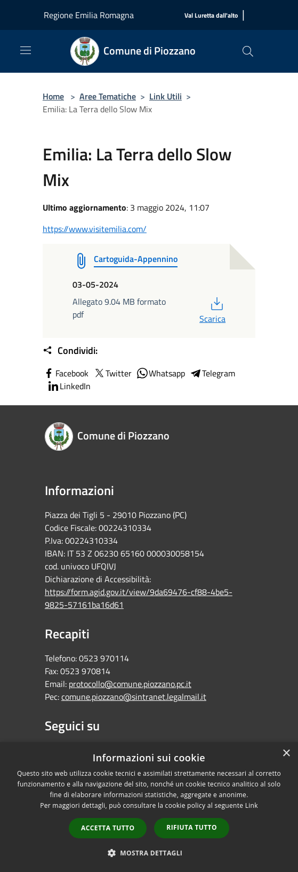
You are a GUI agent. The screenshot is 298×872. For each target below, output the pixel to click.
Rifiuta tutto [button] (191, 827)
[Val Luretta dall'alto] (211, 16)
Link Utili (165, 96)
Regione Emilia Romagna (89, 15)
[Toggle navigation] (25, 50)
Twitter (112, 373)
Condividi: (70, 350)
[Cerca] (247, 51)
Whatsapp (160, 373)
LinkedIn (69, 386)
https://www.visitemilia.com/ (95, 228)
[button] (149, 852)
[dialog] (149, 807)
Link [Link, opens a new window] (251, 805)
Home (53, 96)
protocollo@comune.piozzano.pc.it (130, 683)
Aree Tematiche (107, 96)
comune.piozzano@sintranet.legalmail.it (133, 696)
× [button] (286, 754)
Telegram (212, 373)
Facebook (65, 373)
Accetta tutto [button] (107, 827)
